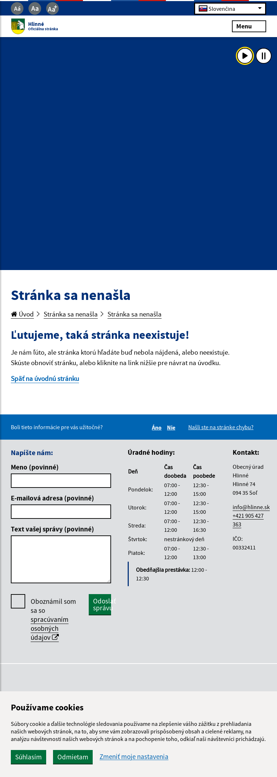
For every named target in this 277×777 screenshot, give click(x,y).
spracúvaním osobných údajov (50, 628)
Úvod (22, 314)
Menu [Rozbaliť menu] (249, 26)
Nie (172, 427)
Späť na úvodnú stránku (45, 378)
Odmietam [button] (72, 757)
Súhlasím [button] (28, 757)
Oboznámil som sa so (53, 619)
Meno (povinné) (35, 467)
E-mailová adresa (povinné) (52, 498)
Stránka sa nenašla (71, 314)
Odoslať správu (102, 604)
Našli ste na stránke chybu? (221, 427)
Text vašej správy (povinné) (52, 529)
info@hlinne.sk (251, 507)
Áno (158, 427)
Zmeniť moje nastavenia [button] (134, 756)
